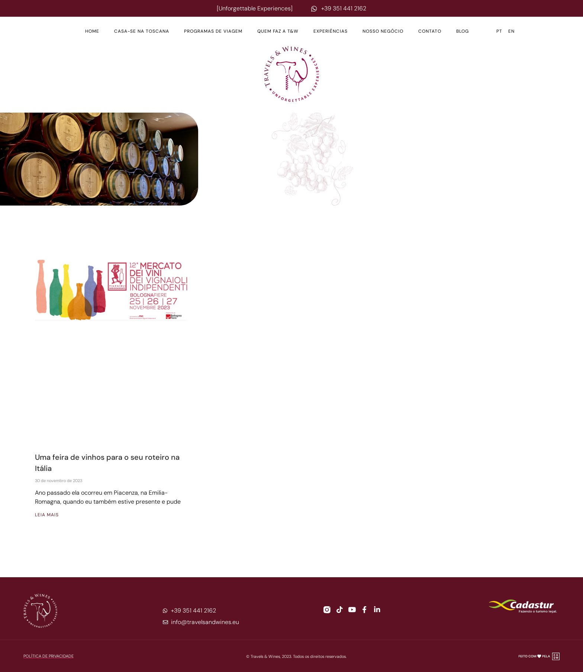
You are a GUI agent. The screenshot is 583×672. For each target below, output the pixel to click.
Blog (462, 31)
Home (92, 31)
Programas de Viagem (213, 31)
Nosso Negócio (383, 31)
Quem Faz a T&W (278, 31)
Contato (429, 31)
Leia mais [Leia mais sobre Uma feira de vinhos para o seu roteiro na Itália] (47, 515)
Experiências (330, 31)
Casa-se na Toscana (141, 31)
